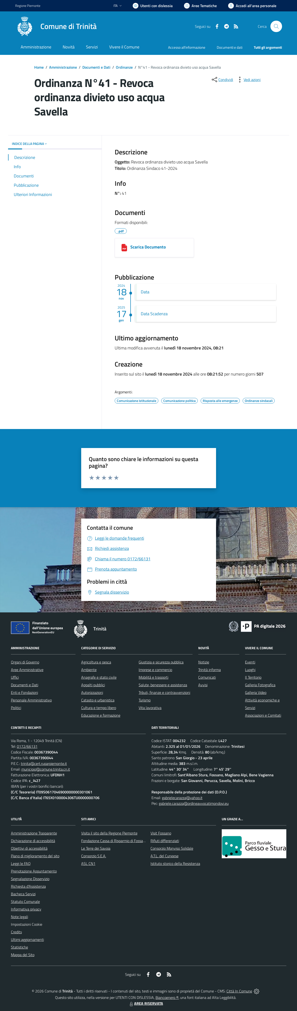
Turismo (145, 700)
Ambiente (89, 669)
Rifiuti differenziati (165, 841)
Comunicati (207, 677)
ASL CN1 (88, 863)
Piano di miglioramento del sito (35, 856)
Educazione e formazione (100, 715)
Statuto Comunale (25, 901)
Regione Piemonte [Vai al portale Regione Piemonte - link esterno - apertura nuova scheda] (27, 5)
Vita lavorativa (150, 708)
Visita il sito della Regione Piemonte (109, 833)
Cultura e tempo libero (98, 708)
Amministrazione (63, 67)
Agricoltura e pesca (96, 662)
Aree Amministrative (27, 669)
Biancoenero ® (167, 997)
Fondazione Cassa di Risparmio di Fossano (114, 841)
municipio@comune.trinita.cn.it (45, 769)
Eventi (250, 662)
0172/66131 (27, 746)
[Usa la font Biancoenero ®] (152, 5)
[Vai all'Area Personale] (252, 5)
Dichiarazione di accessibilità (33, 841)
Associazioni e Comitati (263, 715)
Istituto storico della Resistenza (175, 863)
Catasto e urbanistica (97, 700)
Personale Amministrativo (31, 700)
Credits (16, 932)
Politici (16, 708)
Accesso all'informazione (186, 47)
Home (39, 67)
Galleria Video (255, 692)
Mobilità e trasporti (153, 677)
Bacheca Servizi (23, 894)
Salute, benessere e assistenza (163, 685)
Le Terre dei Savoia (95, 848)
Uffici (15, 677)
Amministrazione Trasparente (34, 833)
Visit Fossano (161, 833)
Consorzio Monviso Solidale (172, 848)
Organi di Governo (25, 662)
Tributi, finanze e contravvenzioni (164, 692)
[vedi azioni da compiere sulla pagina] (248, 79)
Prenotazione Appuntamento (34, 871)
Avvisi (202, 685)
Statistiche (19, 947)
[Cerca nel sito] (276, 26)
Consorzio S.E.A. (93, 856)
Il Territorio (253, 677)
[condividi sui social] (222, 79)
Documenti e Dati (96, 67)
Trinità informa (209, 669)
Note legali (19, 917)
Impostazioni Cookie (26, 924)
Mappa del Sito (22, 955)
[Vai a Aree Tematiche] (200, 5)
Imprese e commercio (155, 669)
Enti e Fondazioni (24, 692)
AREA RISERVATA (145, 1003)
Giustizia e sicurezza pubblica (161, 662)
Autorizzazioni (92, 692)
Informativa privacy (26, 909)
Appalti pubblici (93, 685)
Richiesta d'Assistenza (28, 886)
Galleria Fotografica (260, 685)
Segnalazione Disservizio (30, 879)
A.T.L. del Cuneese (165, 856)
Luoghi (250, 669)
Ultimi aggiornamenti (27, 939)
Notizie (203, 662)
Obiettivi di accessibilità (29, 848)
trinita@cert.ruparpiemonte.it (44, 763)
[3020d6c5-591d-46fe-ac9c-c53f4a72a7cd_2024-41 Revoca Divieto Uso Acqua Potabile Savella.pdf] (124, 247)
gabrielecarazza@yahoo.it (182, 798)
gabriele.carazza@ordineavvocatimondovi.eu (194, 803)
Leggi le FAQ (21, 863)
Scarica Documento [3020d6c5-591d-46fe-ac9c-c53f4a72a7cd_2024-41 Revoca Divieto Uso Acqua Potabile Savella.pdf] (148, 247)
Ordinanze (124, 67)
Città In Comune (239, 991)
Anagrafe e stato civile (99, 677)
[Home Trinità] (56, 26)
